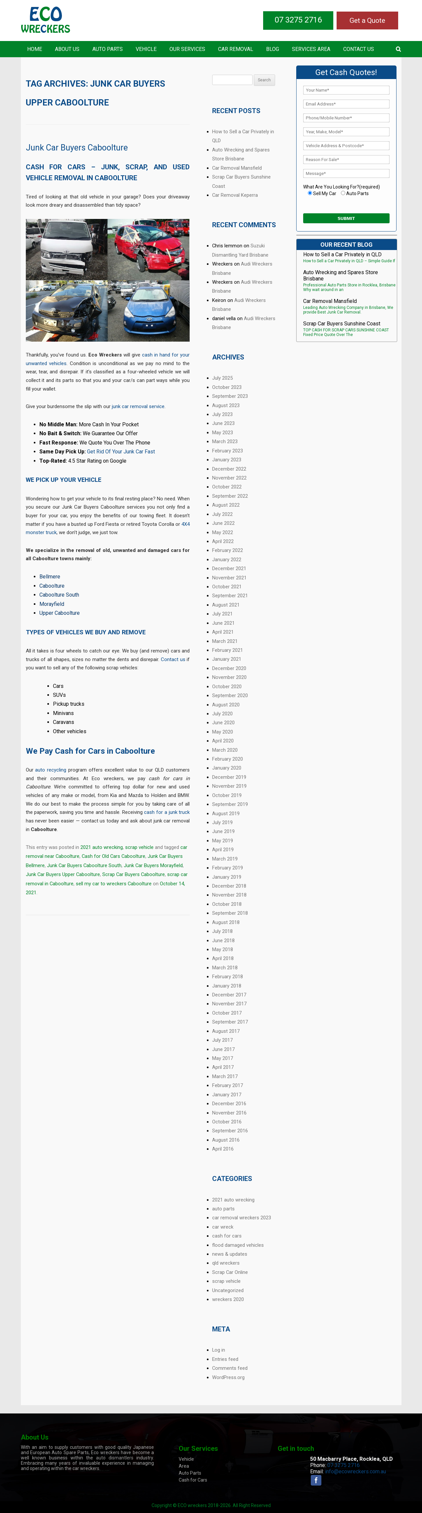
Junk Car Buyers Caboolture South (84, 865)
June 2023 (223, 423)
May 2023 (222, 433)
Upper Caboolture (59, 613)
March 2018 (225, 968)
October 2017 (227, 1013)
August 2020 (226, 705)
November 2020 (229, 677)
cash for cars (227, 1236)
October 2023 (227, 387)
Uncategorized (228, 1290)
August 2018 (226, 922)
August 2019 (226, 814)
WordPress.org (228, 1377)
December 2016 (229, 1104)
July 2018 (222, 931)
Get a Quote (367, 20)
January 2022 (226, 560)
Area (184, 1466)
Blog (272, 49)
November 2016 (229, 1113)
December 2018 (229, 886)
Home (34, 49)
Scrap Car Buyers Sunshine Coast (341, 323)
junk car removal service (138, 406)
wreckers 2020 (228, 1299)
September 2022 (230, 496)
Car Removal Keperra (235, 195)
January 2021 (226, 659)
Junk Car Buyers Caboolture (77, 147)
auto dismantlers (114, 1457)
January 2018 (226, 986)
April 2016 (223, 1149)
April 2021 (223, 632)
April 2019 (223, 850)
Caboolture (52, 586)
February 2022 (227, 550)
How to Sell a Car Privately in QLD (342, 254)
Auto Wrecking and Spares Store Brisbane (340, 275)
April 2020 (223, 741)
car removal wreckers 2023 (241, 1218)
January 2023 (226, 460)
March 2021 (225, 641)
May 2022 (222, 532)
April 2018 (223, 958)
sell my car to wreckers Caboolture (114, 884)
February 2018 (227, 977)
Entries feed (225, 1359)
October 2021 (227, 587)
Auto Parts (107, 49)
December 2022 (229, 469)
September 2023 (230, 396)
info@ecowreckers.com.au (355, 1471)
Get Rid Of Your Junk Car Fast (121, 451)
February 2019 (227, 868)
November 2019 (229, 786)
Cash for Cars (193, 1480)
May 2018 (222, 949)
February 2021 (227, 650)
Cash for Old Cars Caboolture (113, 856)
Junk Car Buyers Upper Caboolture (63, 874)
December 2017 (229, 995)
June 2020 (223, 723)
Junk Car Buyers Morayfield (153, 865)
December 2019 (229, 777)
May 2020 (222, 732)
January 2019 (226, 877)
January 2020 (226, 768)
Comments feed (230, 1368)
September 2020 (230, 695)
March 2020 (225, 750)
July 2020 (222, 714)
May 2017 (222, 1058)
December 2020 (229, 668)
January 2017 (226, 1095)
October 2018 (227, 904)
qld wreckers (226, 1263)
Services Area (311, 49)
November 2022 (229, 478)
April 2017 (223, 1067)
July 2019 (222, 822)
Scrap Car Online (230, 1272)
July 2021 (222, 614)
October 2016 (227, 1122)
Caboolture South (59, 595)
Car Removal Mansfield (237, 168)
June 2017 (223, 1049)
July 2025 (222, 378)
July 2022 (222, 514)
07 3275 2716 (298, 19)
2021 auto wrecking (101, 847)
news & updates (229, 1254)
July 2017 (222, 1040)
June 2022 (223, 523)
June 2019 (223, 831)
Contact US (358, 49)
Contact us (173, 659)
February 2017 (227, 1085)
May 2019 (222, 841)
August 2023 (226, 405)
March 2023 (225, 441)
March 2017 (225, 1076)
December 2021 (229, 568)
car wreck (222, 1227)
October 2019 (227, 795)
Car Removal (235, 49)
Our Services (187, 49)
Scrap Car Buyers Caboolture (133, 874)
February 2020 (227, 759)
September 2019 (230, 804)
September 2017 (230, 1022)
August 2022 (226, 505)
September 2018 (230, 913)
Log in (218, 1350)
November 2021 (229, 578)
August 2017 (226, 1031)
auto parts (223, 1209)
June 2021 (223, 623)
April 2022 (223, 541)
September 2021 (230, 596)
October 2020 (227, 687)
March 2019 (225, 859)
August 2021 (226, 605)
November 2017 (229, 1004)
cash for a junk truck (167, 812)
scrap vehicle (139, 847)
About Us (67, 49)
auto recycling (50, 770)
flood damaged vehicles (238, 1245)
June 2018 (223, 941)
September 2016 (230, 1131)
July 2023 (222, 414)
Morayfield (51, 604)
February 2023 (227, 451)
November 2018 (229, 895)
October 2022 (227, 487)
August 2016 (226, 1140)
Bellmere (49, 576)
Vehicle (146, 49)
